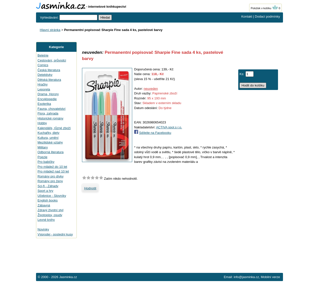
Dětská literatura (49, 80)
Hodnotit (90, 188)
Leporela (44, 89)
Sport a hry (45, 191)
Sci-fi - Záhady (48, 186)
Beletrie (43, 55)
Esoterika (44, 104)
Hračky (42, 84)
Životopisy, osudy (50, 215)
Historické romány (50, 118)
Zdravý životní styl (50, 210)
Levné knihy (46, 220)
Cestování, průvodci (52, 60)
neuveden (151, 88)
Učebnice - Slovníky (52, 196)
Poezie (42, 157)
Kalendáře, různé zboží (54, 128)
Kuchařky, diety (48, 133)
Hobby (42, 123)
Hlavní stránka (50, 30)
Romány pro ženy (50, 181)
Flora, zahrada (48, 113)
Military (43, 147)
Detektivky (45, 75)
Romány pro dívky (51, 176)
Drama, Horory (48, 94)
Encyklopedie (47, 99)
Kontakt (246, 16)
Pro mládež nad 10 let (53, 171)
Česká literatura (49, 70)
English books (48, 200)
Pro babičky (46, 162)
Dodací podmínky (267, 16)
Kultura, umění (48, 138)
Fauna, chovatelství (52, 109)
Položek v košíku (264, 8)
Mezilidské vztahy (50, 142)
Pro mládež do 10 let (52, 167)
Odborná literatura (51, 152)
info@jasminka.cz (246, 277)
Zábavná (44, 205)
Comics (43, 65)
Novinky (43, 229)
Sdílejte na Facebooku (155, 133)
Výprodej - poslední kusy (55, 234)
